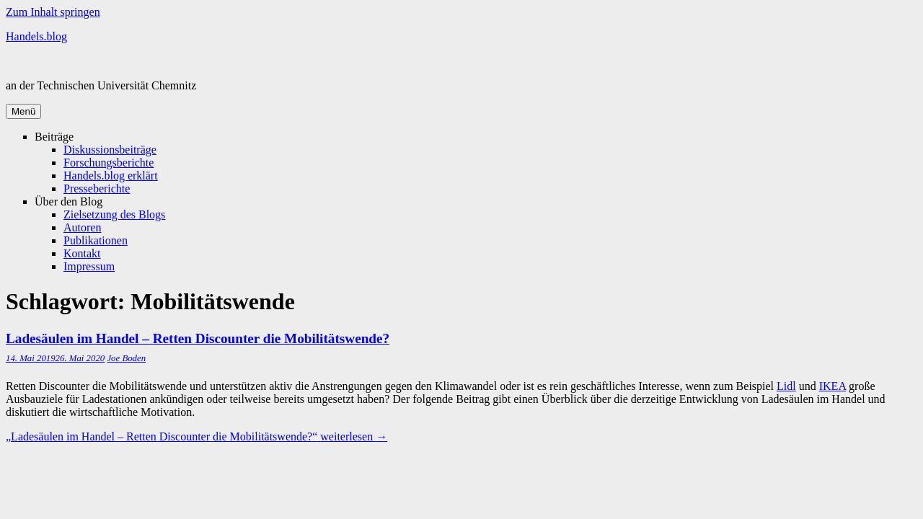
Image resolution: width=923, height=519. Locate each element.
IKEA (832, 386)
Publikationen (95, 240)
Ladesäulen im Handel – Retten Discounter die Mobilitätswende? (197, 338)
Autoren (82, 227)
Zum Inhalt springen (53, 12)
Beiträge (54, 136)
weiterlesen (196, 436)
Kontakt (82, 253)
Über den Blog (68, 201)
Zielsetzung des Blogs (114, 214)
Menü (23, 111)
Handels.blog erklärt (110, 175)
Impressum (89, 266)
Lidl (786, 386)
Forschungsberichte (108, 162)
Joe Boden (126, 358)
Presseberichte (96, 188)
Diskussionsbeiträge (109, 149)
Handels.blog (36, 36)
